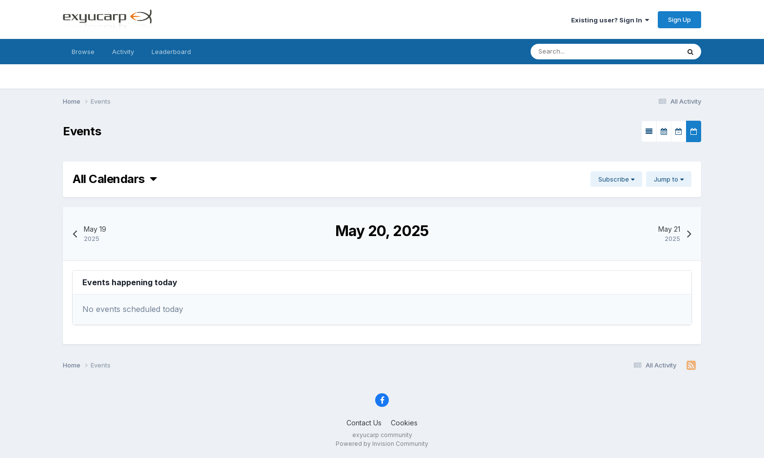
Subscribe (616, 179)
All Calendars (114, 179)
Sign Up (679, 19)
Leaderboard (171, 51)
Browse (83, 51)
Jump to (669, 179)
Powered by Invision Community (382, 443)
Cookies (404, 423)
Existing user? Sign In (610, 20)
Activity (123, 51)
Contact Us (364, 423)
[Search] (586, 51)
